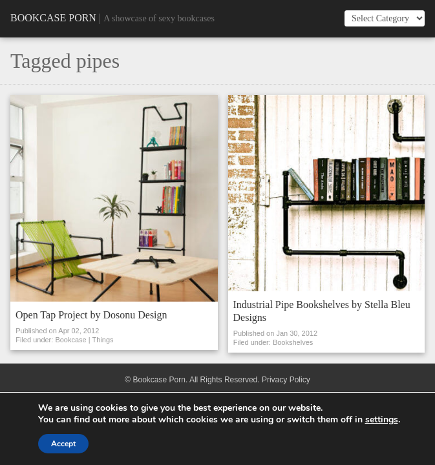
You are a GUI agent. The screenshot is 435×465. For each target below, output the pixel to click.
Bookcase (70, 340)
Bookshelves (293, 342)
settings (381, 420)
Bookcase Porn (53, 17)
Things (103, 340)
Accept (63, 444)
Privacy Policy (286, 379)
